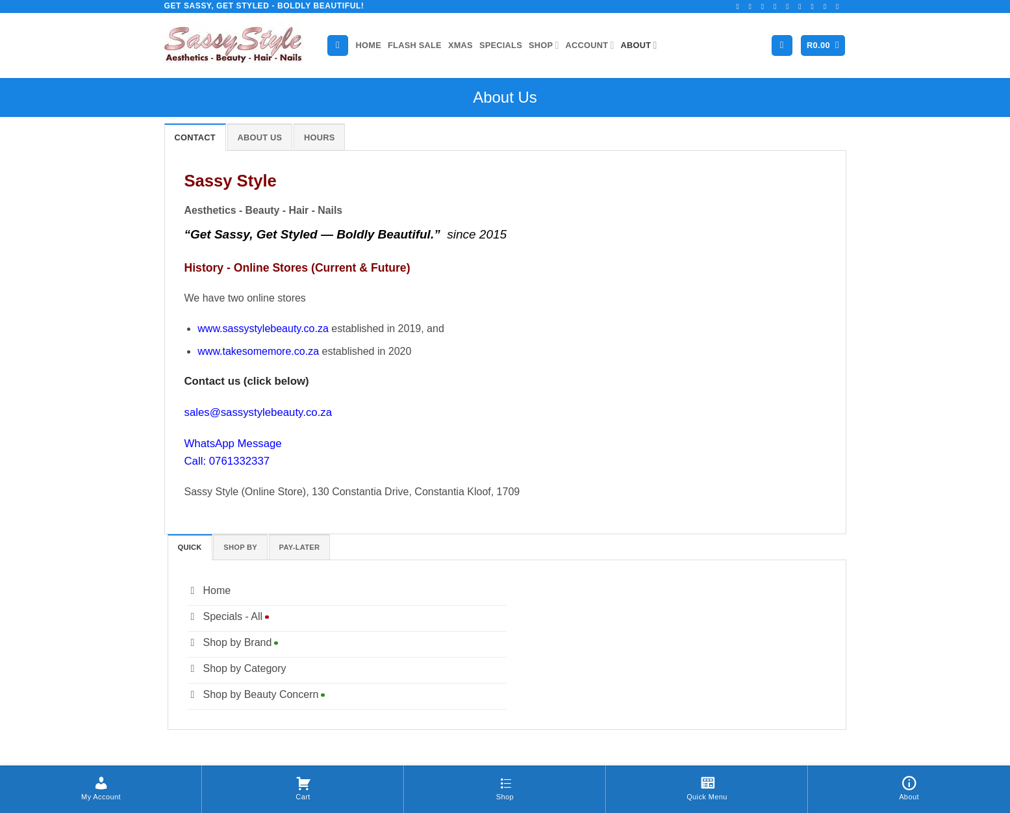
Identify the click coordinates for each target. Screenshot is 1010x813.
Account (590, 45)
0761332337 (239, 461)
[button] (782, 46)
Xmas (460, 45)
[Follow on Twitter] (777, 6)
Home (368, 45)
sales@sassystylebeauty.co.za (258, 412)
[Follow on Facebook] (740, 6)
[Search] (337, 46)
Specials (500, 45)
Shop (544, 45)
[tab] (195, 137)
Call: (196, 461)
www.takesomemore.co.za (258, 351)
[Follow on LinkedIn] (827, 6)
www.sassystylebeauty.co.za (263, 328)
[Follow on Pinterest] (815, 6)
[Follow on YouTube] (840, 6)
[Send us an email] (790, 6)
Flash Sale (415, 45)
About (639, 45)
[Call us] (802, 6)
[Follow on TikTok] (765, 6)
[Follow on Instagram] (753, 6)
